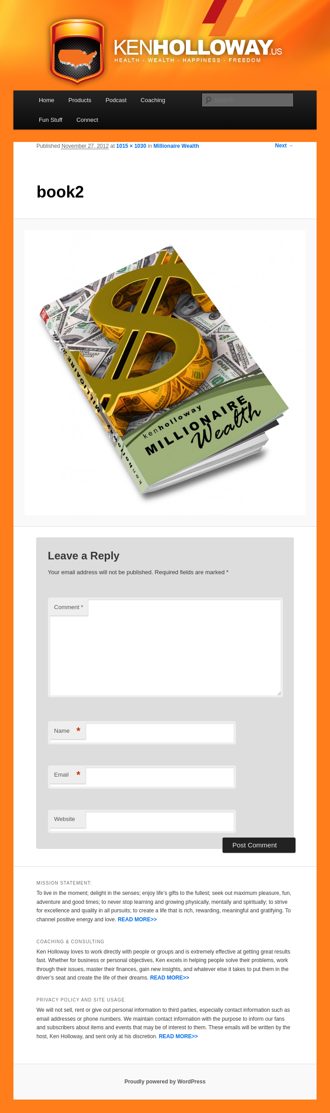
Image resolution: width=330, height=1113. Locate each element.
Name (67, 731)
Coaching (153, 100)
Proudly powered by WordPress (165, 1082)
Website (64, 819)
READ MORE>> (137, 919)
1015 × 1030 (131, 146)
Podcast (116, 100)
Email (67, 775)
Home (47, 100)
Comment (68, 607)
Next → (284, 145)
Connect (87, 119)
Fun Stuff (51, 119)
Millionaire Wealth (176, 146)
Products (80, 100)
